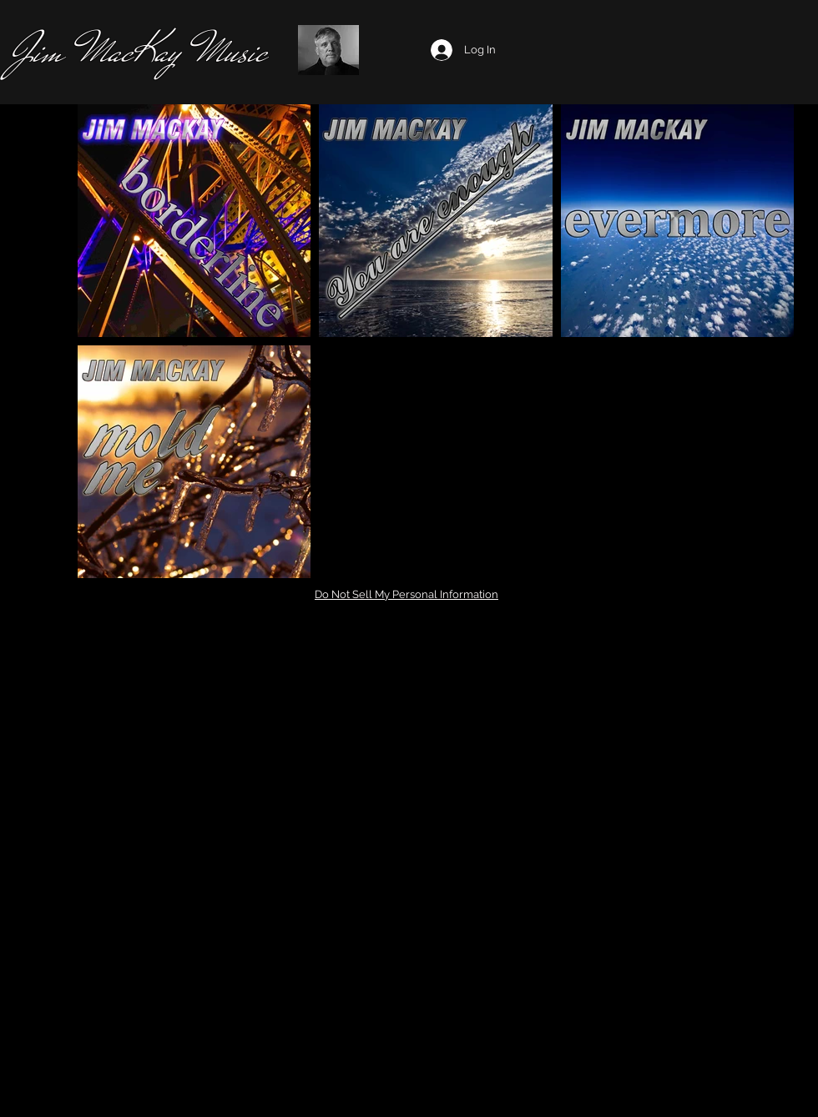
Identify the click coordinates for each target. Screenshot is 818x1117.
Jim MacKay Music (138, 51)
